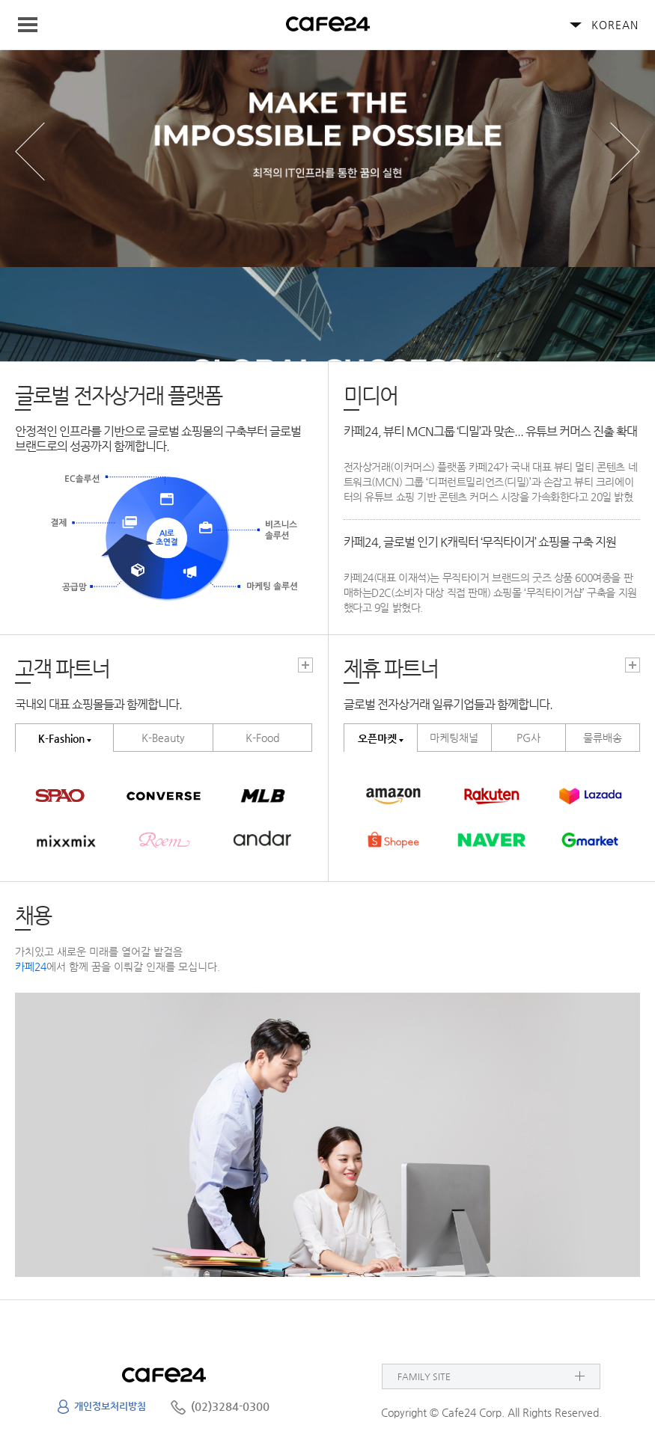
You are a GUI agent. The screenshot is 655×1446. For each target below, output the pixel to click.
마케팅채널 (454, 738)
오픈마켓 (377, 738)
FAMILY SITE (424, 1376)
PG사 (528, 738)
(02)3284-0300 (230, 1406)
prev (30, 151)
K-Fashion (61, 738)
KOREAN (615, 25)
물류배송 (602, 738)
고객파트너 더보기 (305, 665)
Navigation (34, 24)
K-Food (262, 738)
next (625, 151)
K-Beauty (163, 738)
